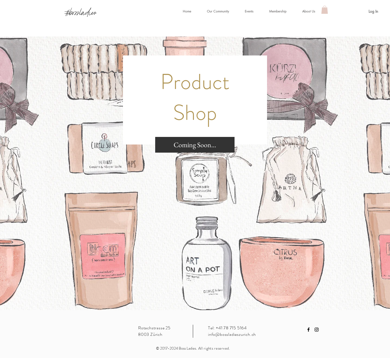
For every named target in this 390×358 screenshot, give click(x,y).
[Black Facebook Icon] (308, 329)
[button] (245, 11)
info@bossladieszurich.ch (232, 334)
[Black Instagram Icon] (316, 329)
